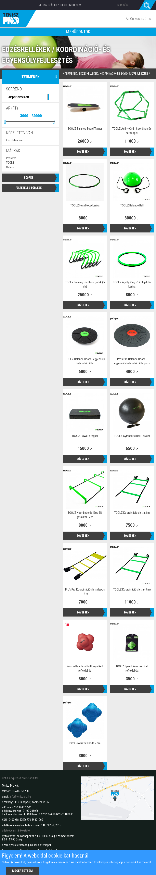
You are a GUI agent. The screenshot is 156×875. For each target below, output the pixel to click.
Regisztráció (48, 5)
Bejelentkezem (71, 5)
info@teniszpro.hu (20, 796)
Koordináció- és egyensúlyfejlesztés (124, 73)
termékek (71, 73)
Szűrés (28, 177)
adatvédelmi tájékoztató (16, 830)
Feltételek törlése (28, 187)
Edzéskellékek (88, 73)
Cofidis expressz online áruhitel (20, 778)
